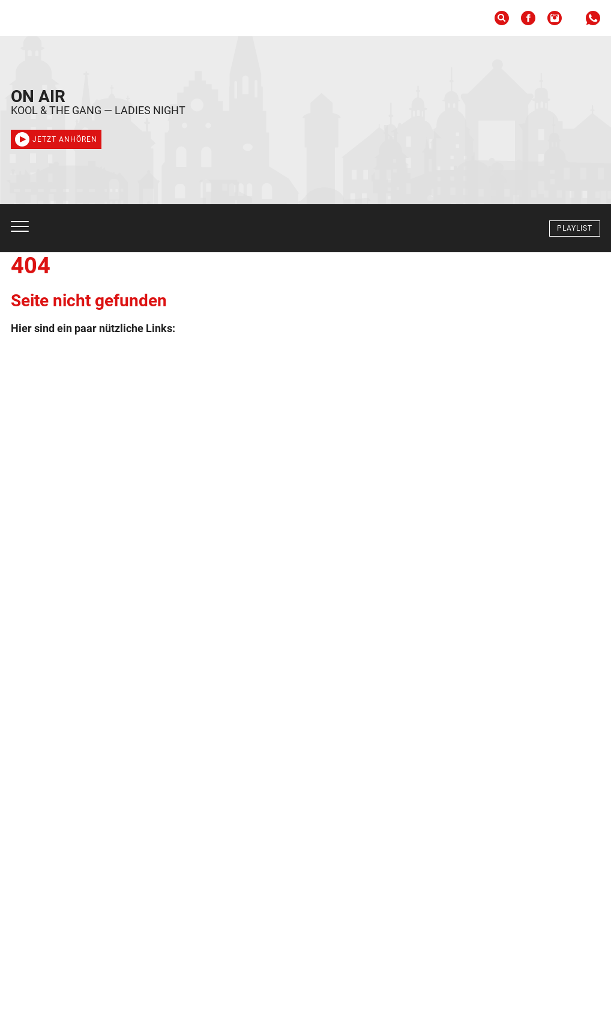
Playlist (574, 228)
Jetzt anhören (56, 139)
